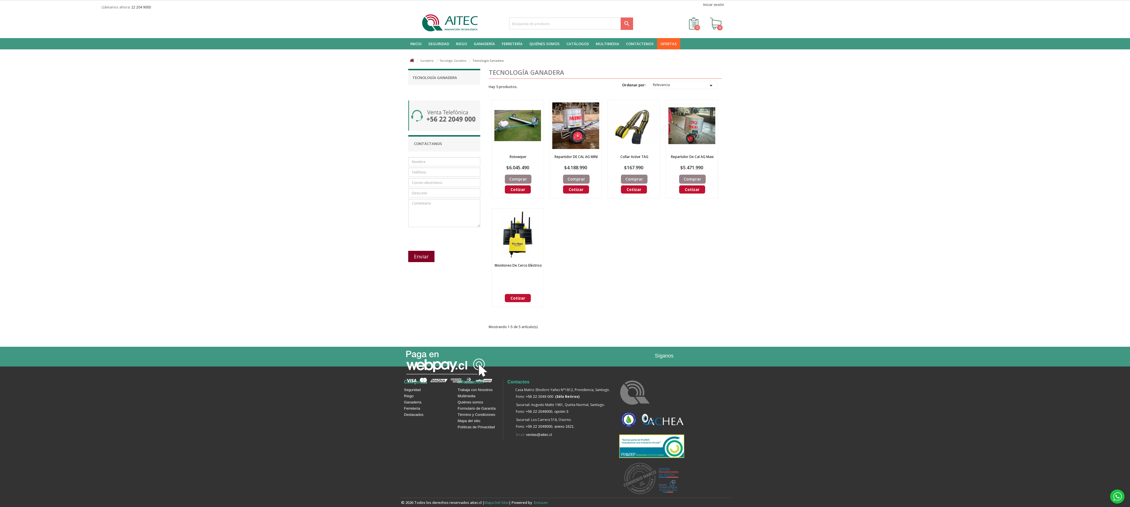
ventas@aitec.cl (539, 435)
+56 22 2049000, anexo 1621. (550, 426)
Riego (409, 396)
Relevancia (683, 85)
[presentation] (438, 236)
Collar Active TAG (634, 156)
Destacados (413, 414)
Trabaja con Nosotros (475, 390)
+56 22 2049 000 (539, 396)
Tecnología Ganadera (434, 77)
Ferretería (412, 408)
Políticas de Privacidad (476, 427)
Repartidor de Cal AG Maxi (692, 156)
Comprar (518, 179)
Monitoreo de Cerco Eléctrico (518, 265)
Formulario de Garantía (477, 408)
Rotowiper (518, 156)
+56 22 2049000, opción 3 (547, 411)
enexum (541, 502)
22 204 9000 (141, 7)
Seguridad (412, 390)
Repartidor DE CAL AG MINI (576, 156)
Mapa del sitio (469, 421)
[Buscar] (571, 23)
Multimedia (466, 396)
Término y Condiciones (476, 414)
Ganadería (412, 402)
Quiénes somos (470, 402)
